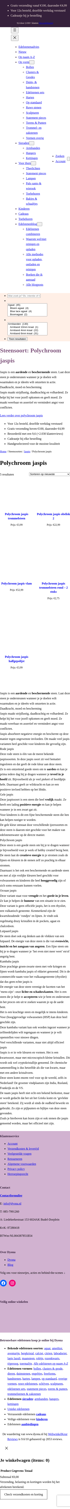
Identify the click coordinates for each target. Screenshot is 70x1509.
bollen (37, 1368)
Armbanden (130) (27, 324)
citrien (48, 1353)
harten (26, 1378)
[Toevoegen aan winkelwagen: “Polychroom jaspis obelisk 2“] (53, 535)
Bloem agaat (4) (27, 308)
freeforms (49, 1373)
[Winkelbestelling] (49, 474)
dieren (11, 1373)
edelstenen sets (16, 1388)
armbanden (41, 1399)
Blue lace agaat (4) (27, 311)
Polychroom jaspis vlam (16, 583)
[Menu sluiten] (14, 38)
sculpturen (56, 1383)
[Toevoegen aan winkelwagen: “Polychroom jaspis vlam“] (16, 601)
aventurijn (13, 1353)
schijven (44, 1383)
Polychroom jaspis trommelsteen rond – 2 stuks (53, 587)
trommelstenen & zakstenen (24, 1393)
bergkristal (27, 1353)
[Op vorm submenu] (31, 62)
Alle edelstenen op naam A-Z (51, 1363)
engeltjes (37, 1373)
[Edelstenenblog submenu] (39, 224)
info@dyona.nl (12, 1203)
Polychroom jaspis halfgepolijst (16, 658)
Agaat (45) (27, 305)
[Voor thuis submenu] (33, 163)
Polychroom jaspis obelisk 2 (53, 516)
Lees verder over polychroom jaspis (21, 415)
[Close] (6, 1448)
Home (3, 451)
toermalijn (26, 1363)
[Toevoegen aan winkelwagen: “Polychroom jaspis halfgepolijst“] (16, 678)
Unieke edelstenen (18, 1409)
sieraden (27, 1399)
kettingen (13, 1404)
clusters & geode (53, 1368)
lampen (35, 1378)
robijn (39, 1358)
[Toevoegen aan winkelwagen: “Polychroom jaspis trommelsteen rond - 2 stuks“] (53, 609)
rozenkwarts (52, 1358)
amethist (57, 1348)
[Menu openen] (14, 30)
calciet (39, 1353)
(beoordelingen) (46, 23)
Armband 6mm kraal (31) (27, 333)
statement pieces (36, 1388)
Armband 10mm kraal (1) (27, 327)
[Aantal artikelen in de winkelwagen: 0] (68, 159)
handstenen (14, 1378)
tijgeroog (12, 1363)
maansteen (28, 1358)
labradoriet (60, 1353)
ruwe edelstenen (28, 1383)
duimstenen (23, 1373)
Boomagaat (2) (27, 314)
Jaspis (27, 451)
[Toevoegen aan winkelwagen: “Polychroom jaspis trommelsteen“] (16, 535)
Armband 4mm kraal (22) (27, 330)
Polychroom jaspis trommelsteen (16, 516)
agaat (47, 1348)
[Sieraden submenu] (31, 143)
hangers (54, 1399)
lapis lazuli (14, 1358)
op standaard (49, 1378)
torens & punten (57, 1388)
